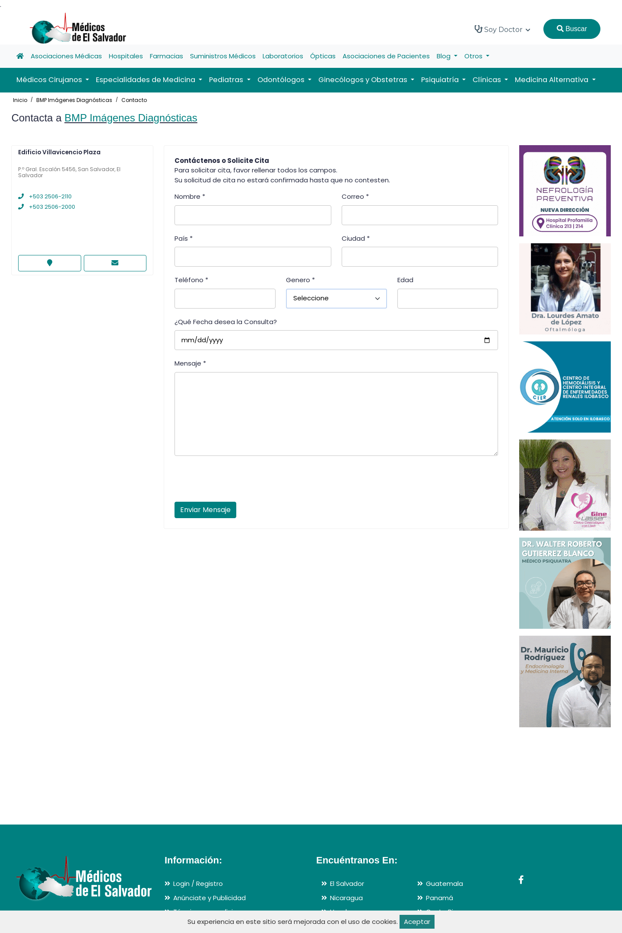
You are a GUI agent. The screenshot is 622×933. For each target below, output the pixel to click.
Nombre (190, 196)
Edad (405, 279)
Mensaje (190, 363)
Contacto (134, 100)
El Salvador (347, 883)
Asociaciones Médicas (66, 56)
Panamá (439, 897)
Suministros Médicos (223, 56)
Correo (355, 196)
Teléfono (191, 279)
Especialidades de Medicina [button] (146, 80)
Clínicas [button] (488, 80)
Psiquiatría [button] (440, 80)
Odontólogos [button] (281, 80)
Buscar (572, 28)
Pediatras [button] (227, 80)
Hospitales (126, 56)
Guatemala (444, 883)
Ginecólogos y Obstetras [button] (363, 80)
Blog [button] (444, 56)
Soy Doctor (502, 29)
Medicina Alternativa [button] (552, 80)
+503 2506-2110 (45, 196)
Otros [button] (474, 56)
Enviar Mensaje (205, 510)
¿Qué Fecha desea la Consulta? (226, 321)
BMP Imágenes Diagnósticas (74, 100)
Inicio (20, 100)
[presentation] (240, 481)
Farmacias (166, 56)
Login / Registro (198, 883)
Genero (300, 279)
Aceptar (417, 921)
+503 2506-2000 (46, 207)
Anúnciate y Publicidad (209, 897)
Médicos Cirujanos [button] (50, 80)
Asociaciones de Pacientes (386, 56)
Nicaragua (346, 897)
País (184, 238)
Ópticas (323, 56)
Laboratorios (283, 56)
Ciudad (356, 238)
